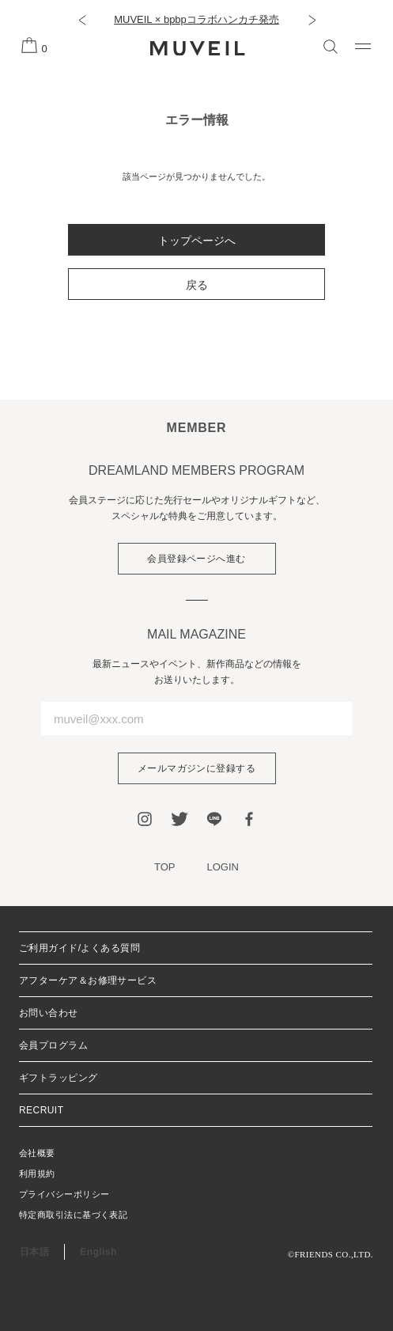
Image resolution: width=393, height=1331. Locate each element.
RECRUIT (41, 1110)
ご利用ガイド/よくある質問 (79, 948)
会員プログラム (53, 1045)
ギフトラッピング (58, 1077)
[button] (81, 20)
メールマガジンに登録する (197, 768)
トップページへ (197, 240)
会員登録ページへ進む (196, 558)
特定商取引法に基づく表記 (73, 1214)
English (98, 1251)
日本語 (34, 1251)
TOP (165, 867)
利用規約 (37, 1173)
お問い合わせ (48, 1012)
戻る (197, 285)
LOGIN (223, 867)
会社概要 (37, 1153)
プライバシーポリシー (64, 1194)
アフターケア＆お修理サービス (88, 980)
